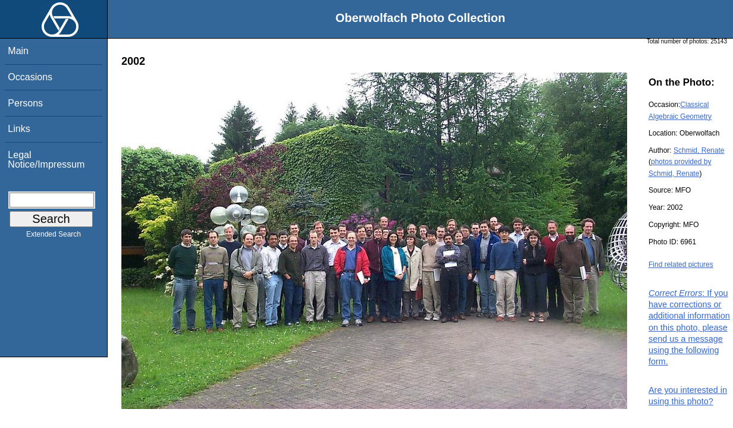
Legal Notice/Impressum (46, 159)
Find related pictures (681, 264)
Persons (25, 103)
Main (18, 51)
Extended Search (53, 236)
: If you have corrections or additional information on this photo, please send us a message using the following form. (689, 327)
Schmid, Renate (699, 150)
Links (19, 129)
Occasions (30, 77)
